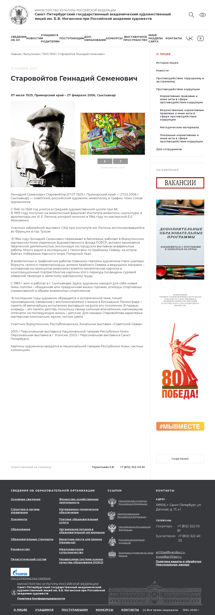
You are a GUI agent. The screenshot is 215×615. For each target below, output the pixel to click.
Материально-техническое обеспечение (79, 511)
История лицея (167, 62)
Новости (33, 38)
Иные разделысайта (155, 38)
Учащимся (44, 609)
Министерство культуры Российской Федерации (77, 10)
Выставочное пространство (135, 38)
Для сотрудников (169, 149)
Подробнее (180, 458)
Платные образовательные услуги (78, 521)
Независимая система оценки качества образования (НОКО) (81, 561)
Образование (20, 529)
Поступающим (71, 38)
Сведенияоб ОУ (18, 38)
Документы (19, 519)
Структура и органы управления (25, 511)
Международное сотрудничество (71, 551)
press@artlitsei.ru (169, 557)
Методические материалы (179, 127)
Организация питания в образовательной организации (82, 531)
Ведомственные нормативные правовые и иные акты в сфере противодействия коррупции (182, 114)
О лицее (163, 54)
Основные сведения (25, 499)
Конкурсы (114, 38)
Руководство (20, 549)
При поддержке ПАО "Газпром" (31, 578)
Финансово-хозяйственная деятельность (78, 501)
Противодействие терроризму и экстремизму (180, 80)
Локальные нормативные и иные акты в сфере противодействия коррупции (181, 138)
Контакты (174, 38)
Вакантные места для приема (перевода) (80, 541)
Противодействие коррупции (178, 89)
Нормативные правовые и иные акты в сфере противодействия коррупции (181, 99)
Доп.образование (95, 38)
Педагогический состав (28, 559)
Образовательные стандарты (32, 539)
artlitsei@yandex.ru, (170, 552)
